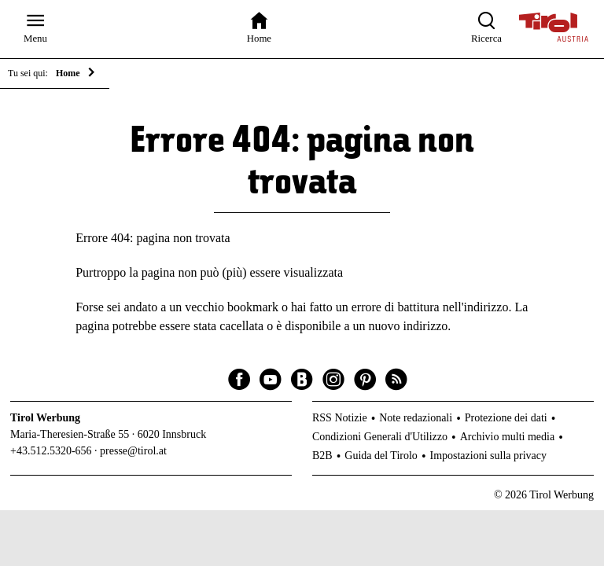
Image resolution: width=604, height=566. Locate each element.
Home (68, 73)
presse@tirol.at (133, 451)
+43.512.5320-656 (51, 451)
